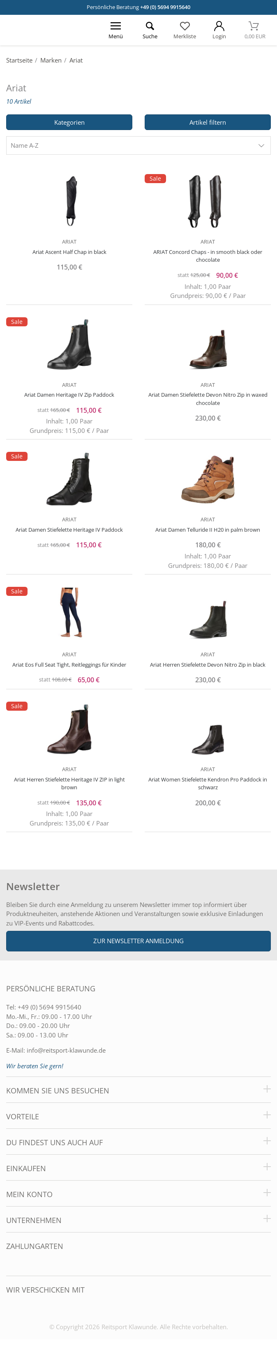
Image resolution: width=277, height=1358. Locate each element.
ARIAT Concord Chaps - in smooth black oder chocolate (207, 256)
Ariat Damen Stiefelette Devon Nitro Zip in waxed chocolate (208, 399)
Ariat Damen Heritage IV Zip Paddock (69, 394)
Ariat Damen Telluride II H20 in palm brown (207, 529)
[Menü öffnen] (116, 30)
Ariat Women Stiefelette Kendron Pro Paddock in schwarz (207, 783)
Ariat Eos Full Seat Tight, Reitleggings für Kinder (69, 664)
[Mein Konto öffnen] (219, 30)
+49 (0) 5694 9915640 (165, 7)
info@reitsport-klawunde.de (66, 1050)
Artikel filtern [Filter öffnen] (207, 122)
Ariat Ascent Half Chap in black (69, 252)
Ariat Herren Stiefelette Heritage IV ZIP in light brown (69, 783)
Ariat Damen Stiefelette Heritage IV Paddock (69, 529)
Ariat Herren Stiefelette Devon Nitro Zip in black (207, 664)
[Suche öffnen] (150, 30)
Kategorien (69, 122)
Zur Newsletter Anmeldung (138, 941)
